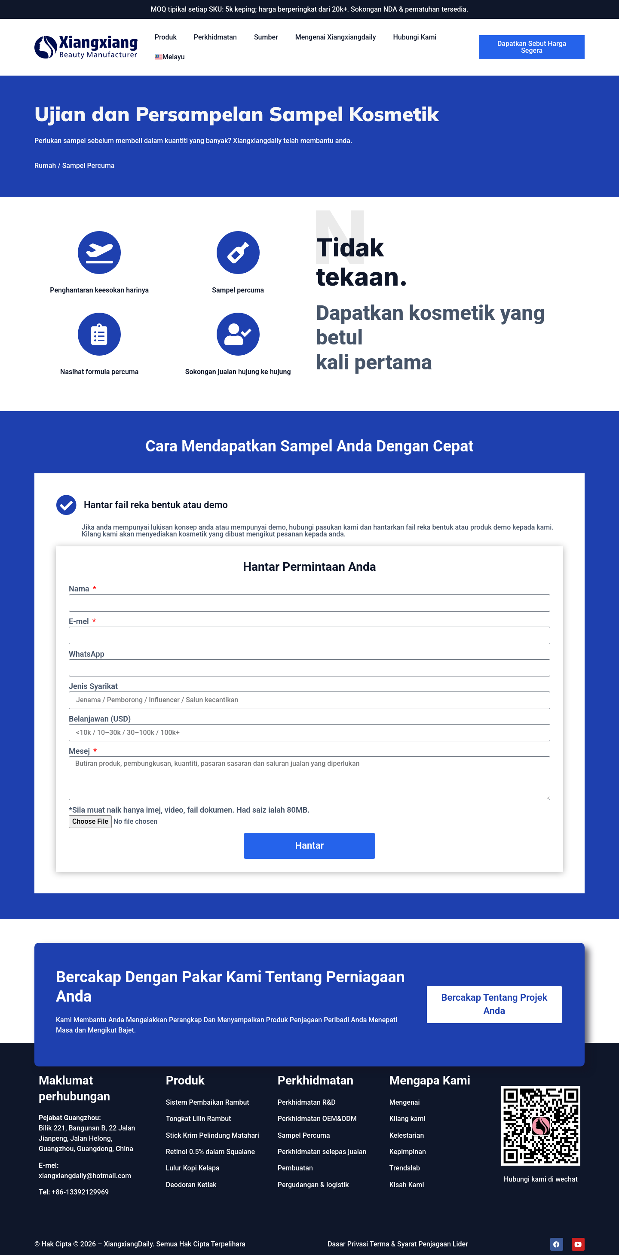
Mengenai (404, 1102)
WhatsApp (86, 653)
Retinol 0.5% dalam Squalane (210, 1152)
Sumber (266, 37)
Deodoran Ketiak (191, 1185)
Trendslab (404, 1168)
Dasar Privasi (348, 1244)
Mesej (80, 750)
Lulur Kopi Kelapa (193, 1168)
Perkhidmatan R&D (307, 1102)
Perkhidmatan (215, 37)
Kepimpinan (407, 1152)
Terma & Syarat (393, 1244)
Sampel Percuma (304, 1135)
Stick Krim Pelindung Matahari (212, 1135)
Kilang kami (407, 1119)
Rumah (45, 165)
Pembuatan (295, 1168)
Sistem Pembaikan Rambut (207, 1102)
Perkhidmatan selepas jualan (322, 1152)
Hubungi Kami (414, 37)
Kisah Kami (406, 1185)
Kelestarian (406, 1135)
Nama (80, 588)
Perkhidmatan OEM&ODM (317, 1119)
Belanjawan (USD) (100, 718)
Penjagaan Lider (443, 1244)
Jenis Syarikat (93, 686)
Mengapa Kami (429, 1080)
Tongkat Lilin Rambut (198, 1119)
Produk (166, 37)
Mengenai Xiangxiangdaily (335, 37)
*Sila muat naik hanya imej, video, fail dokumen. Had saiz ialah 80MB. (189, 809)
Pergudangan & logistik (313, 1185)
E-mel (80, 621)
